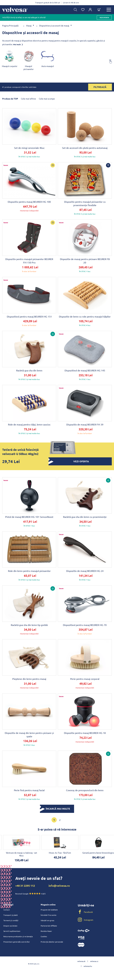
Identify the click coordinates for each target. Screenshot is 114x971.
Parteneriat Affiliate (49, 926)
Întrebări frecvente (48, 915)
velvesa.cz (94, 961)
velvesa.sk (81, 961)
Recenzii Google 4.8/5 (30, 893)
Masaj (28, 25)
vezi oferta (104, 17)
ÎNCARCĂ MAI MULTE (55, 809)
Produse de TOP (10, 98)
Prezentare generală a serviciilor (16, 942)
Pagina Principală (10, 25)
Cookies (44, 936)
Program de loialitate (49, 909)
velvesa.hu (88, 966)
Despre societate (10, 926)
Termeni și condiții (10, 920)
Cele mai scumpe (47, 98)
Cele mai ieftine (28, 98)
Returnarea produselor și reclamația (18, 936)
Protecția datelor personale (52, 942)
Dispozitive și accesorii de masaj (54, 25)
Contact (6, 909)
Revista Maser (46, 931)
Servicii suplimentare (11, 931)
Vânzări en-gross (47, 920)
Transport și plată (10, 915)
